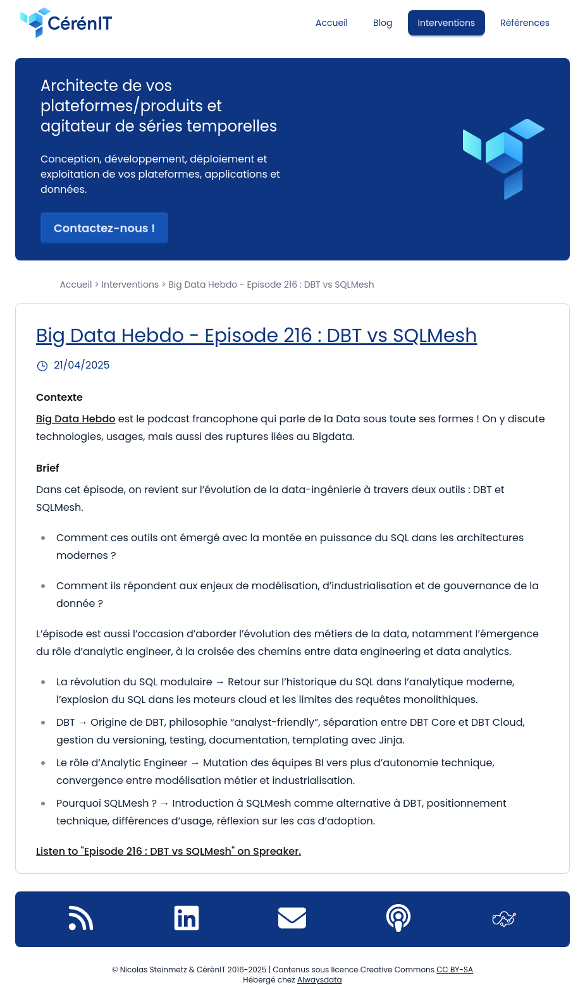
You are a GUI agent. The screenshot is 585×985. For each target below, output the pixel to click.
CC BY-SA (454, 969)
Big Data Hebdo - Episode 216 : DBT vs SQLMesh (256, 335)
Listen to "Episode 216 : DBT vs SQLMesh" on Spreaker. (168, 851)
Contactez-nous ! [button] (104, 228)
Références (525, 22)
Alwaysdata (319, 979)
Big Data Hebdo (76, 419)
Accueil (332, 22)
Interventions (447, 22)
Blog (382, 22)
